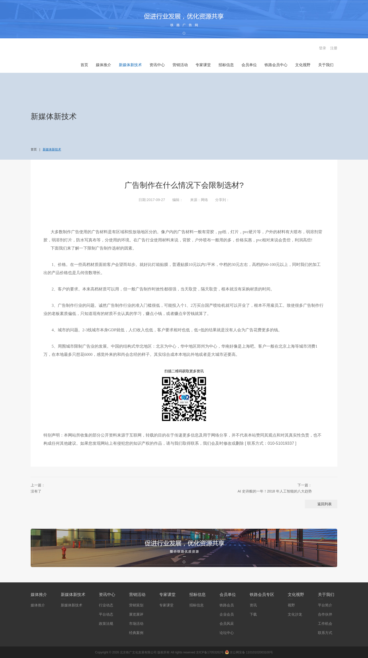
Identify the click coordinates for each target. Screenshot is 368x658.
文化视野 (302, 65)
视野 (291, 605)
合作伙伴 (325, 614)
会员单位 (249, 65)
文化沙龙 (295, 614)
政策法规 (106, 623)
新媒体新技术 (130, 65)
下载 (253, 614)
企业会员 (227, 614)
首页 (84, 65)
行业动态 (106, 605)
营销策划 (136, 605)
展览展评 (136, 614)
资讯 (253, 605)
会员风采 (227, 623)
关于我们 (326, 65)
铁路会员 (227, 605)
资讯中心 (157, 65)
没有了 (97, 487)
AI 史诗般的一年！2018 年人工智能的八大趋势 (245, 487)
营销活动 (180, 65)
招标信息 (226, 65)
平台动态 (106, 614)
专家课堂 (203, 65)
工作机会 (325, 623)
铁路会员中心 (276, 65)
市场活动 (136, 623)
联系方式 (325, 633)
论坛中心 (227, 633)
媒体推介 (103, 65)
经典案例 (136, 633)
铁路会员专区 (262, 594)
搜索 (310, 48)
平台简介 (325, 605)
